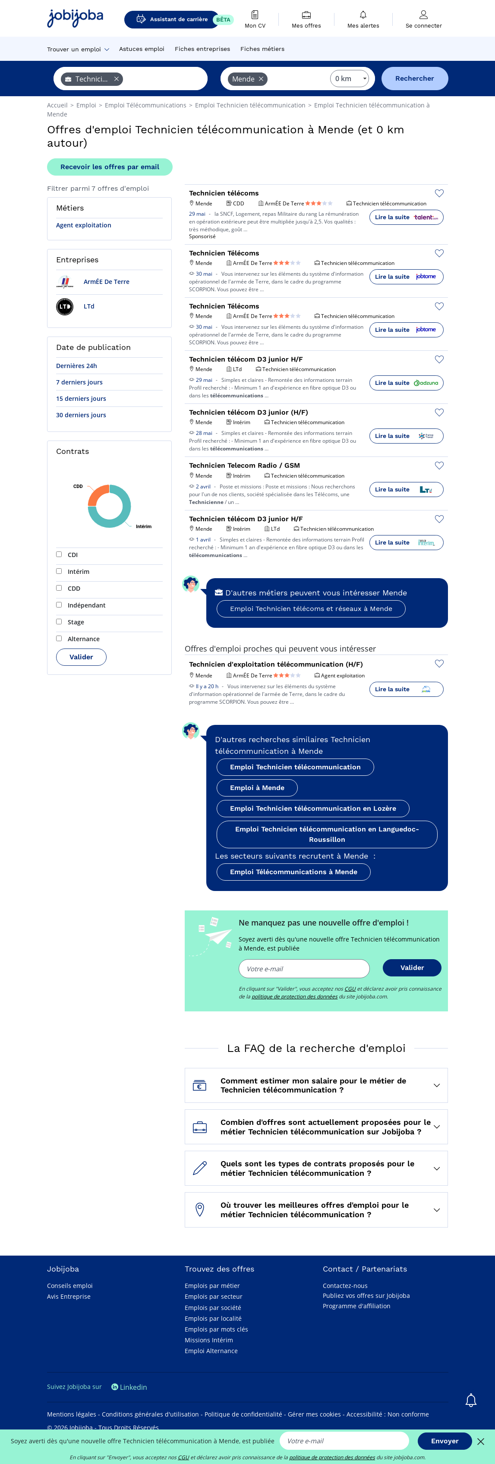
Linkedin (129, 1387)
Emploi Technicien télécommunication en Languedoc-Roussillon (327, 834)
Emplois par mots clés (216, 1329)
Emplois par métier (212, 1285)
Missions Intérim (209, 1340)
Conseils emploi (70, 1285)
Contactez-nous (345, 1285)
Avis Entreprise (69, 1296)
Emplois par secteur (214, 1296)
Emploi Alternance (211, 1351)
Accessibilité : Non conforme (388, 1414)
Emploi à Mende (257, 788)
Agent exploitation (83, 225)
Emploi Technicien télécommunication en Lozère (313, 808)
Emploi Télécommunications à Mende (293, 872)
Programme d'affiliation (357, 1306)
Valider (81, 657)
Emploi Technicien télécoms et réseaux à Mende (311, 608)
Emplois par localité (213, 1318)
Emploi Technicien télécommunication (295, 767)
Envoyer (445, 1441)
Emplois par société (213, 1307)
